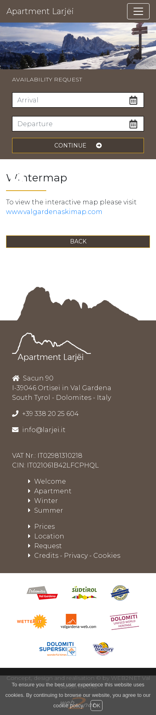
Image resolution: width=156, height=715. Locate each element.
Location (46, 536)
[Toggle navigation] (138, 11)
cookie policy (68, 706)
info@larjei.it (43, 430)
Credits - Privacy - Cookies (74, 555)
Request (45, 546)
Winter (43, 501)
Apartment (50, 491)
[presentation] (17, 177)
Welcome (47, 481)
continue (78, 145)
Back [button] (78, 241)
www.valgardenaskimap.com (54, 212)
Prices (41, 526)
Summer (45, 510)
